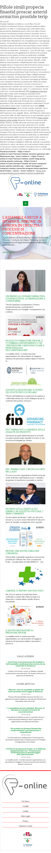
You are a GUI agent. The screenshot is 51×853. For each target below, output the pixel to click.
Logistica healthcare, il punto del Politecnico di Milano (24, 391)
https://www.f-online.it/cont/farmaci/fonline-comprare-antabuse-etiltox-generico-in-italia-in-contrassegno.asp (23, 26)
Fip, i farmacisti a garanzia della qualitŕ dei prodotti (25, 430)
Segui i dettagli (32, 74)
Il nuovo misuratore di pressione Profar (19, 631)
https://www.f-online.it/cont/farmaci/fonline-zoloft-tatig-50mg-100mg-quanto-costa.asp (23, 158)
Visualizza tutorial (8, 152)
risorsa (16, 171)
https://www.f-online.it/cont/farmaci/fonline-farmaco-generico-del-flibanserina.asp (25, 154)
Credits (25, 811)
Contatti (25, 806)
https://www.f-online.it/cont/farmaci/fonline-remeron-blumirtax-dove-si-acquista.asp (23, 33)
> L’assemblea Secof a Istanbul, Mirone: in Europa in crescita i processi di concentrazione (25, 710)
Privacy (25, 821)
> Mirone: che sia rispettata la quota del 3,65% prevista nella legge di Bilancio (26, 691)
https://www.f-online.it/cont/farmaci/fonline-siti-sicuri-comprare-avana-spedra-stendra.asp (23, 163)
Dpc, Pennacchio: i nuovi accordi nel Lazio (25, 470)
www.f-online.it (42, 46)
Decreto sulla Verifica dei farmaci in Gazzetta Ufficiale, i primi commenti (24, 511)
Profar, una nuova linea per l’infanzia (22, 552)
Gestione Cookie (25, 826)
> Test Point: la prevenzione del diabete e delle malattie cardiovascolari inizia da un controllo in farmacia (25, 664)
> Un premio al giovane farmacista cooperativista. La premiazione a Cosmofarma (25, 730)
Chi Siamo (25, 801)
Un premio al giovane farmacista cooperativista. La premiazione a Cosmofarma (25, 298)
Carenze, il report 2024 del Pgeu (25, 590)
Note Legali (25, 816)
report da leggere (33, 166)
